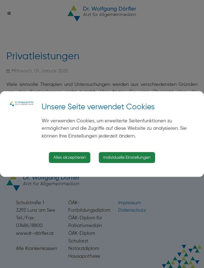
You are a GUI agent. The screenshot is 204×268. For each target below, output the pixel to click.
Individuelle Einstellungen (127, 157)
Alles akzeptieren (69, 157)
